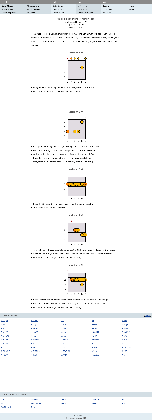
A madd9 (5, 339)
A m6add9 (35, 339)
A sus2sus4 (96, 355)
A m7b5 (125, 339)
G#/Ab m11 (97, 403)
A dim (124, 320)
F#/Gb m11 (36, 403)
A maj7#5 (5, 336)
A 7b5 (3, 347)
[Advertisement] (76, 102)
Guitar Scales (58, 6)
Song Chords (108, 9)
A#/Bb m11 (6, 407)
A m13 (125, 336)
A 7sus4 (34, 328)
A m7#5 (4, 343)
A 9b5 (94, 351)
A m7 (3, 328)
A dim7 (4, 324)
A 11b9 (64, 355)
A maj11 (95, 328)
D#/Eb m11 (97, 399)
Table (147, 315)
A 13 (124, 343)
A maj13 (125, 328)
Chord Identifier (33, 6)
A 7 (62, 320)
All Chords (31, 12)
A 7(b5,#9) (5, 351)
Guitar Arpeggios (33, 9)
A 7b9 (63, 347)
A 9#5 (124, 351)
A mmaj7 (65, 339)
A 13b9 (34, 355)
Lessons (106, 6)
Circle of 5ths (83, 9)
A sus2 (64, 324)
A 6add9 (95, 332)
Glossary (132, 9)
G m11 (64, 403)
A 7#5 (33, 347)
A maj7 (125, 324)
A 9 (62, 343)
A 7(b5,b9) (126, 347)
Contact (79, 415)
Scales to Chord (8, 9)
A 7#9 (94, 347)
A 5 (93, 320)
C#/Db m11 (36, 399)
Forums (132, 6)
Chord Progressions (9, 12)
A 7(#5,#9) (65, 351)
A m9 (63, 336)
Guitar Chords (7, 6)
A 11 (93, 343)
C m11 (4, 399)
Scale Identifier (58, 9)
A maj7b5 (126, 332)
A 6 (32, 343)
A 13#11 (4, 355)
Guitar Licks (107, 12)
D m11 (64, 399)
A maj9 (64, 328)
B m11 (34, 407)
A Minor (34, 320)
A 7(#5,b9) (35, 351)
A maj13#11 (36, 332)
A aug (33, 324)
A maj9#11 (5, 332)
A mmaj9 (96, 339)
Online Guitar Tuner (85, 12)
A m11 (94, 336)
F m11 (3, 403)
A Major (4, 320)
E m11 (124, 399)
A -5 (123, 355)
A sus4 (94, 324)
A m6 (33, 336)
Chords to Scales (59, 12)
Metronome (82, 6)
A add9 (64, 332)
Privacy (72, 415)
